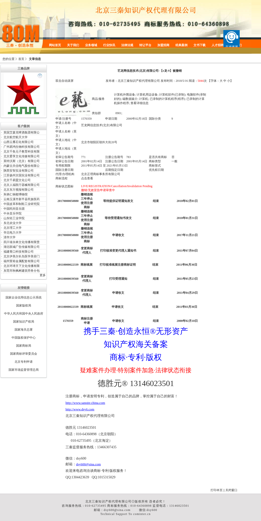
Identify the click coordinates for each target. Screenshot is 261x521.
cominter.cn (142, 514)
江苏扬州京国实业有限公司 (22, 175)
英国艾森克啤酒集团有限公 (22, 132)
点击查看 (87, 178)
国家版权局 (23, 305)
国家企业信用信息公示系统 (24, 297)
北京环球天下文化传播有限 (22, 266)
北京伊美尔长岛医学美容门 (22, 256)
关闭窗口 (231, 490)
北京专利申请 (24, 361)
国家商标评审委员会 (23, 353)
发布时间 (167, 81)
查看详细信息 (139, 103)
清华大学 (10, 237)
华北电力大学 (13, 232)
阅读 (192, 81)
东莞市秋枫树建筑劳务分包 (22, 270)
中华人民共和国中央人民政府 (23, 313)
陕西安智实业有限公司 (19, 170)
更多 (43, 275)
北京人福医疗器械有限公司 (22, 185)
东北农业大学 (13, 223)
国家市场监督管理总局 (24, 369)
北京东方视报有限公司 (19, 189)
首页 (21, 59)
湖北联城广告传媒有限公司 (22, 247)
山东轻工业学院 (14, 218)
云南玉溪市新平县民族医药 (22, 199)
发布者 (110, 81)
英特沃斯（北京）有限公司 (22, 161)
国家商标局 (23, 345)
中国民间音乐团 (14, 208)
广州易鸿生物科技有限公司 (22, 146)
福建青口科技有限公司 (19, 251)
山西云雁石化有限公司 (19, 142)
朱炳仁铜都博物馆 (16, 194)
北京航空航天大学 (16, 137)
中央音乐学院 (13, 213)
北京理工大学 (13, 228)
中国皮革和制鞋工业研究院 (22, 204)
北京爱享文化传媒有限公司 (22, 156)
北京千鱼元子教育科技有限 (22, 151)
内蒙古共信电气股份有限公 (22, 166)
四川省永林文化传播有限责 (22, 242)
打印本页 (217, 490)
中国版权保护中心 (24, 337)
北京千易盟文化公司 (17, 180)
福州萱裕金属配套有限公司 (22, 261)
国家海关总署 (24, 329)
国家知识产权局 (23, 321)
